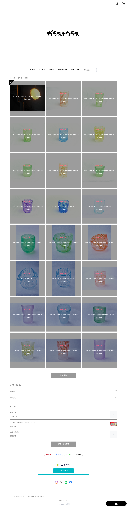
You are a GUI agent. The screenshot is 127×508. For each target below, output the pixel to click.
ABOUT (42, 70)
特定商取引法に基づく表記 (36, 496)
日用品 (19, 78)
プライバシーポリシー (18, 496)
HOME (32, 70)
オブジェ (13, 398)
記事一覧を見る (63, 444)
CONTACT (75, 70)
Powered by (63, 504)
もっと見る (63, 375)
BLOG (51, 70)
